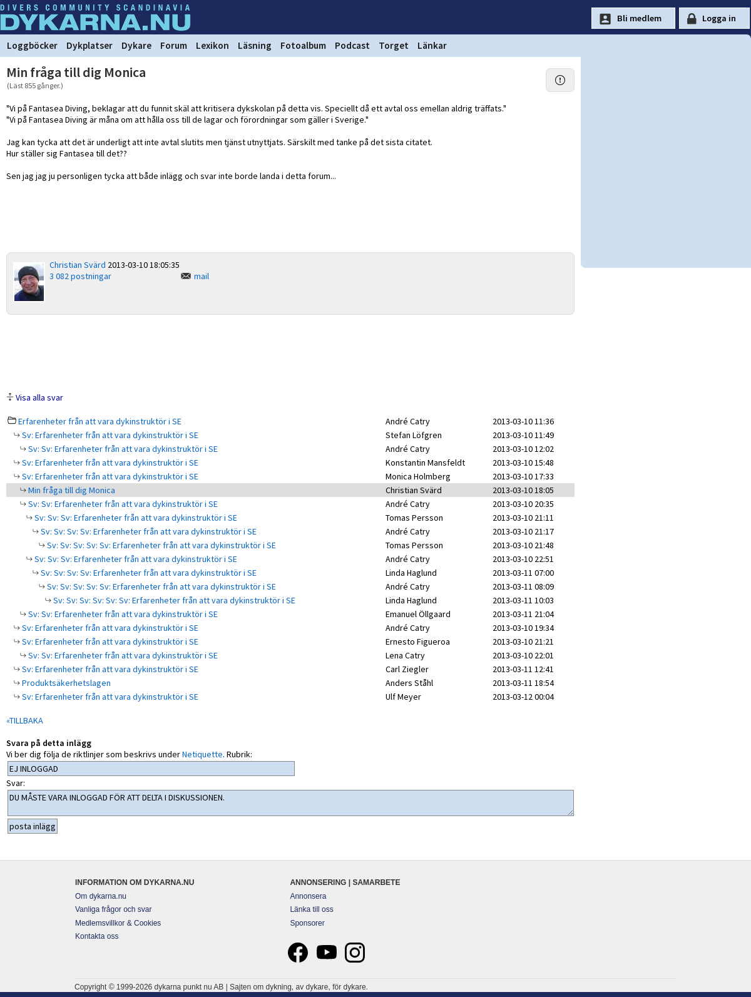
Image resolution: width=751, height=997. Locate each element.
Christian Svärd (77, 264)
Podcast (352, 45)
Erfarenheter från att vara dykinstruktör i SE (99, 421)
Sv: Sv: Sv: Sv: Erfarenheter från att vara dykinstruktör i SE (148, 531)
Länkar (432, 45)
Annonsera (308, 896)
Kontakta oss (96, 936)
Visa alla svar (39, 397)
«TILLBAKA (24, 720)
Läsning (255, 45)
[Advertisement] (290, 352)
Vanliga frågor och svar (113, 909)
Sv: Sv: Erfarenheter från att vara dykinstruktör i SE (122, 448)
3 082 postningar (80, 276)
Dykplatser (89, 45)
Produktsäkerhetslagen (65, 682)
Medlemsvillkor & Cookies (118, 923)
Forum (173, 45)
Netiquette (202, 754)
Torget (394, 45)
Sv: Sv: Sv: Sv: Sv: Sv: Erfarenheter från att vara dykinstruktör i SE (173, 600)
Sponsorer (307, 923)
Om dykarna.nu (100, 896)
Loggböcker (32, 45)
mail (201, 276)
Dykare (136, 45)
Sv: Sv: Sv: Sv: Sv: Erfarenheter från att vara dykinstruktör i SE (160, 545)
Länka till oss (311, 909)
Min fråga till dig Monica (70, 490)
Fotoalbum (303, 45)
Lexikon (212, 45)
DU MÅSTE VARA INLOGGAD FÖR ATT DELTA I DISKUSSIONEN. (291, 803)
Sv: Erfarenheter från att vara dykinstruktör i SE (109, 435)
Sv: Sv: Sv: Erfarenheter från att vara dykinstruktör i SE (135, 517)
